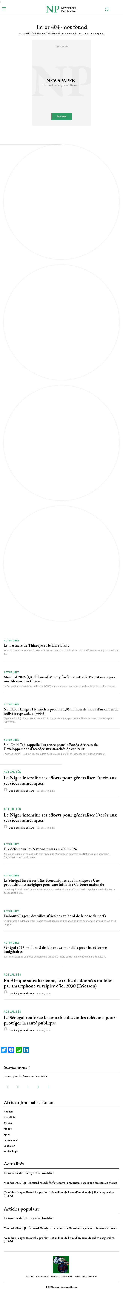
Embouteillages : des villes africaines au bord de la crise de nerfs (55, 915)
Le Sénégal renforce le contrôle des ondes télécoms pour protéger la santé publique (60, 1020)
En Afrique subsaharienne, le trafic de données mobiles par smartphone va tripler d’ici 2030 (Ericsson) (58, 983)
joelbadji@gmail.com (21, 791)
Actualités (11, 640)
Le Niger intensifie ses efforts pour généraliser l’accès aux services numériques (60, 780)
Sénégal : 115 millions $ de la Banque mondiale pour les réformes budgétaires (55, 949)
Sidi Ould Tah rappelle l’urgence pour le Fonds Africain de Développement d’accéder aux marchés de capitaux (51, 746)
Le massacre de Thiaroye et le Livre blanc (36, 645)
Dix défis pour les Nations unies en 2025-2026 (40, 848)
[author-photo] (6, 790)
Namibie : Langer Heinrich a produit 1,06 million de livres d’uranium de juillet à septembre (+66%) (61, 711)
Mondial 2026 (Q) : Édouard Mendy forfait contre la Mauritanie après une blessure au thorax (59, 679)
